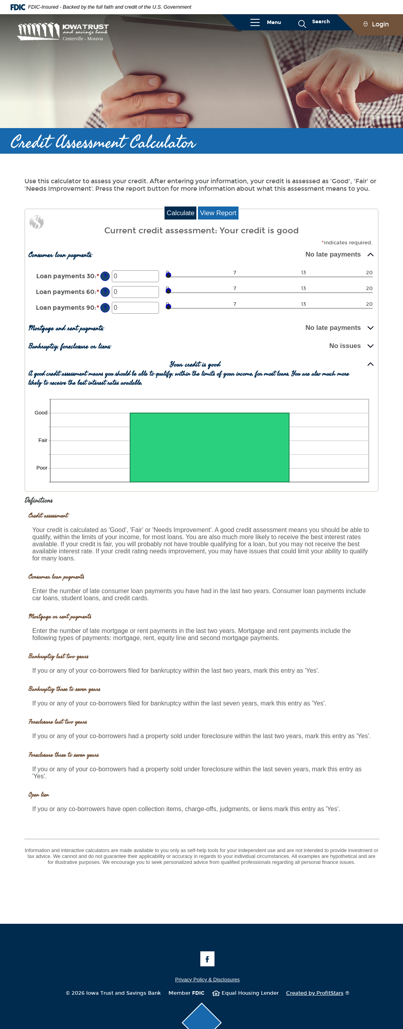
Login (380, 24)
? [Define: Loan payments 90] (105, 307)
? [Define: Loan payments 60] (105, 291)
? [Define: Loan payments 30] (105, 276)
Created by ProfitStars (317, 993)
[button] (201, 255)
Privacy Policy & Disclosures (207, 979)
